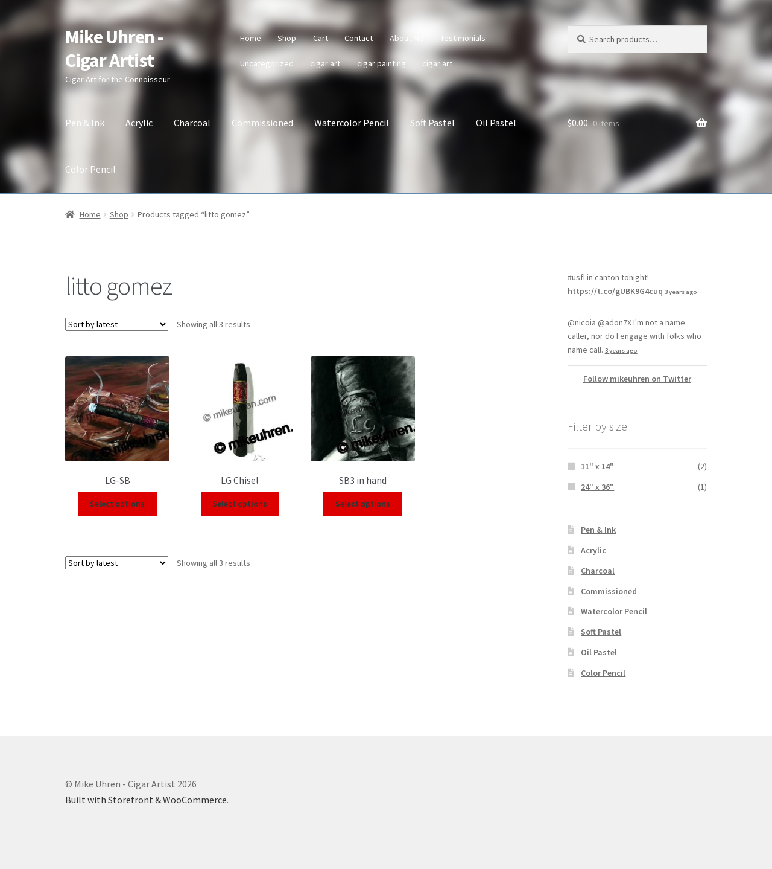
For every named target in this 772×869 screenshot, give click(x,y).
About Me (407, 38)
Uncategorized (267, 63)
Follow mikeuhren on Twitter (637, 378)
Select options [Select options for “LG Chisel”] (239, 503)
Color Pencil (90, 169)
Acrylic (139, 123)
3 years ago (681, 292)
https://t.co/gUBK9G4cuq (615, 291)
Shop (286, 38)
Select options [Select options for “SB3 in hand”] (362, 503)
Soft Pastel (432, 123)
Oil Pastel (496, 123)
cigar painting (381, 63)
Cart (320, 38)
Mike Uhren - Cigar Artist (114, 48)
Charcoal (192, 123)
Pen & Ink (84, 123)
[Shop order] (116, 324)
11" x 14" (597, 466)
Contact (358, 38)
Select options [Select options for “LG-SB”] (117, 503)
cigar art (325, 63)
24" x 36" (597, 486)
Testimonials (463, 38)
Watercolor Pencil (351, 123)
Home (250, 38)
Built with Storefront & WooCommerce (146, 800)
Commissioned (262, 123)
